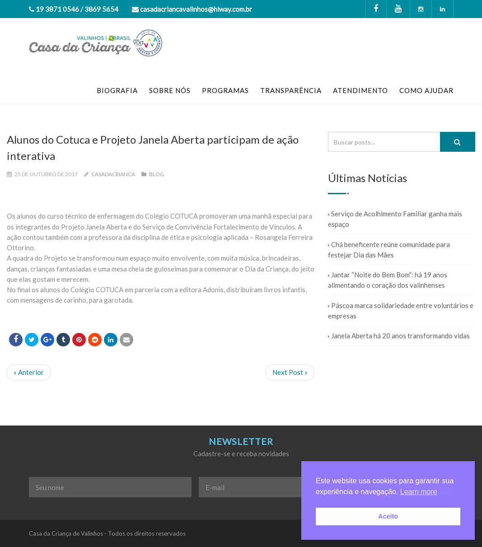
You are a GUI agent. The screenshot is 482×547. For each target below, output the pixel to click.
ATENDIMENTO (360, 90)
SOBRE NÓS (170, 90)
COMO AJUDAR (426, 90)
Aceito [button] (388, 516)
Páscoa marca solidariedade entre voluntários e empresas (400, 310)
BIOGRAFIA (117, 90)
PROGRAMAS (225, 90)
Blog (156, 174)
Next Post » (290, 372)
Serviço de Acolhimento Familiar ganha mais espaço (395, 219)
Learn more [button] (418, 492)
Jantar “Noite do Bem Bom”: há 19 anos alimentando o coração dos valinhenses (387, 280)
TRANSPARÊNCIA (291, 90)
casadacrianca (113, 174)
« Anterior (29, 372)
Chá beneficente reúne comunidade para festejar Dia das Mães (389, 249)
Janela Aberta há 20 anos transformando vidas (399, 336)
